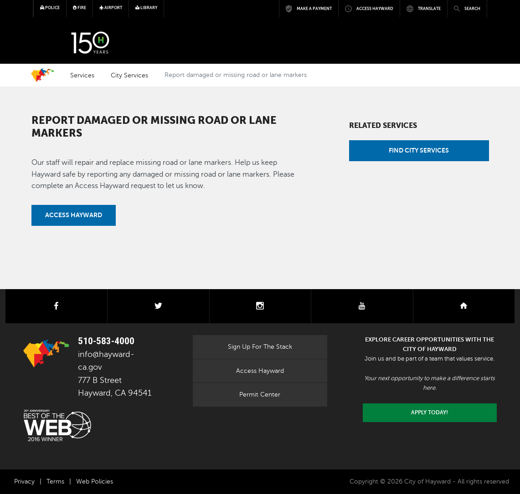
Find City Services (419, 150)
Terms (55, 481)
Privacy (24, 481)
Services (82, 75)
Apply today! (429, 412)
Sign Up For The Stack (260, 346)
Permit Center (259, 394)
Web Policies (94, 481)
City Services (129, 75)
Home (42, 75)
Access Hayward (73, 215)
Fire (79, 7)
